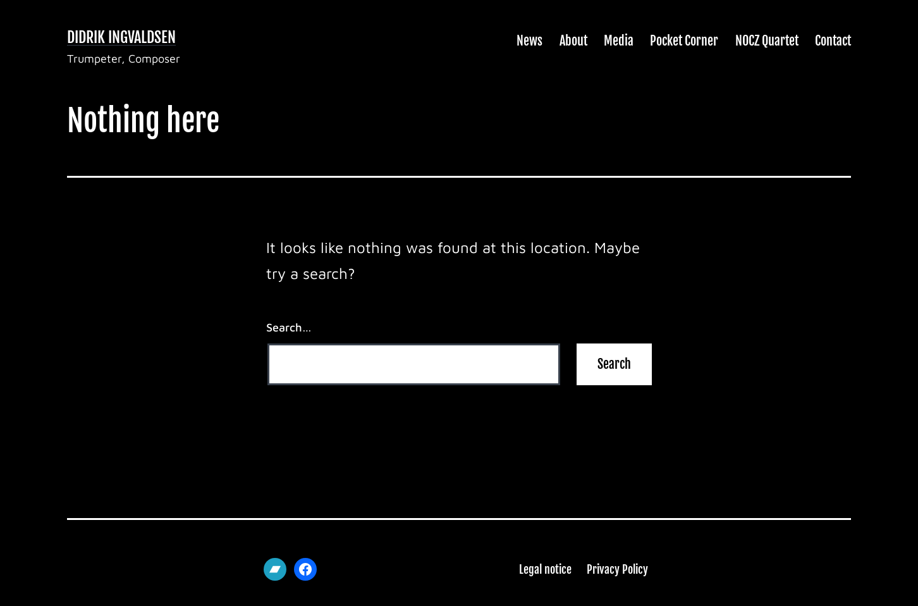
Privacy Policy (617, 569)
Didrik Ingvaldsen (121, 37)
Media (618, 41)
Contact (833, 41)
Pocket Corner (684, 41)
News (529, 41)
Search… (289, 327)
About (573, 41)
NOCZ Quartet (767, 41)
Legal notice (545, 569)
